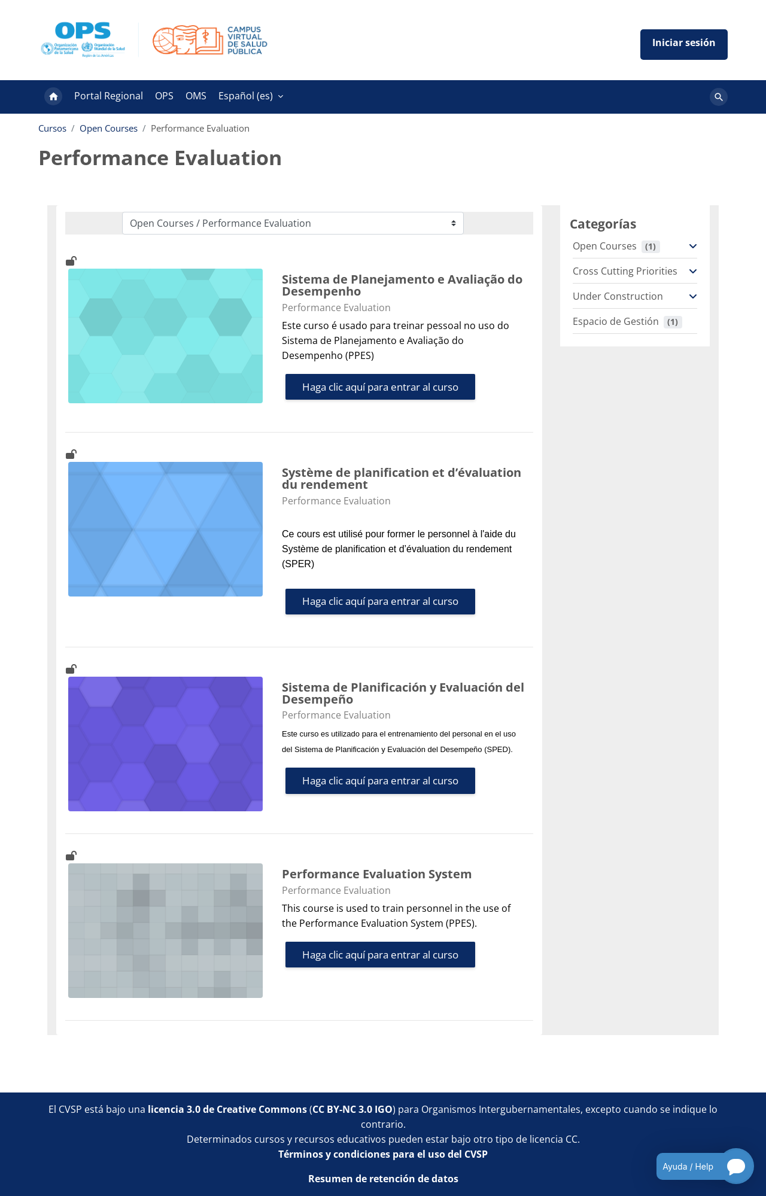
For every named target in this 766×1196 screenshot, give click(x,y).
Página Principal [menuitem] (53, 97)
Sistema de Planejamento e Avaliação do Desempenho (402, 286)
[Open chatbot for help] (696, 1166)
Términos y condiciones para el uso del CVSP (383, 1154)
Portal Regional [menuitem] (108, 95)
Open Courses (109, 128)
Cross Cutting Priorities (625, 271)
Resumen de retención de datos (383, 1178)
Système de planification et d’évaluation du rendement (401, 478)
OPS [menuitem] (164, 95)
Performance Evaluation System (377, 874)
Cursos (52, 128)
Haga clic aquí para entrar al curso (380, 387)
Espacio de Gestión (616, 321)
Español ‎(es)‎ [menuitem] (245, 95)
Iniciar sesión (684, 44)
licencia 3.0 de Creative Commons (227, 1109)
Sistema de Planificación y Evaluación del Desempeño (403, 693)
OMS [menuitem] (196, 95)
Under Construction (618, 296)
